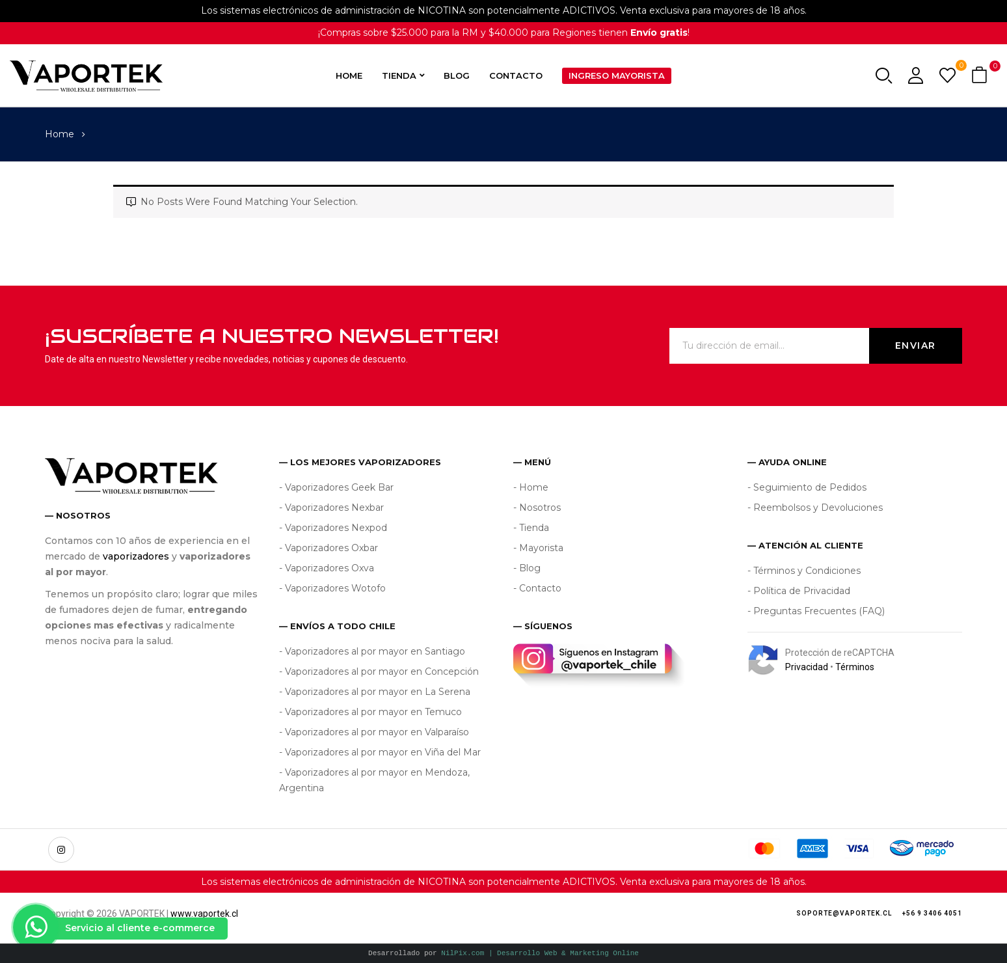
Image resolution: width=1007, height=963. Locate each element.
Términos (854, 667)
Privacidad (806, 667)
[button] (981, 76)
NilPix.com (540, 953)
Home (59, 134)
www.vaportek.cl (204, 913)
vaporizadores (136, 556)
